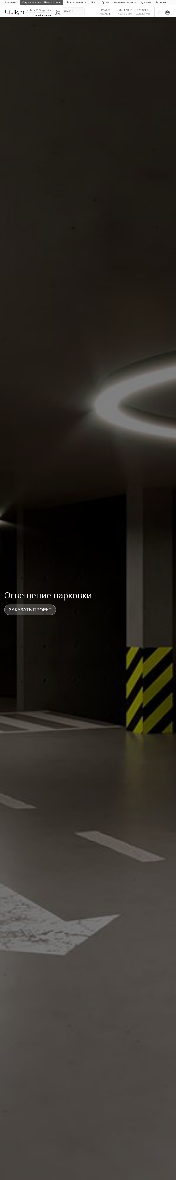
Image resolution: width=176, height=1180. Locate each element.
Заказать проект (30, 609)
